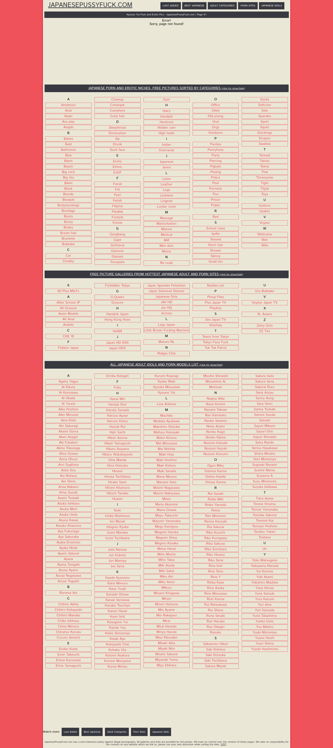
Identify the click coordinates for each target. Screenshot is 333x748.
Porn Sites (247, 5)
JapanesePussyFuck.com (90, 5)
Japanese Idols (271, 5)
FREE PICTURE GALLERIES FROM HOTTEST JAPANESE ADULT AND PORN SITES (166, 274)
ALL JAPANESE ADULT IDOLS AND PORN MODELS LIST (166, 364)
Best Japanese (194, 5)
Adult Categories (222, 5)
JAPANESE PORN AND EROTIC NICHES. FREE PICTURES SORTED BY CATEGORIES (166, 88)
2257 (223, 744)
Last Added (171, 5)
